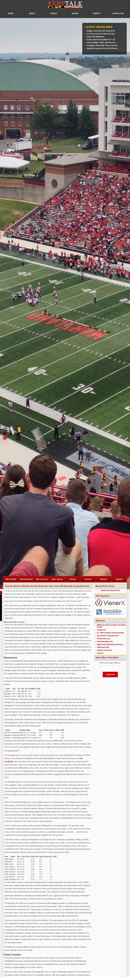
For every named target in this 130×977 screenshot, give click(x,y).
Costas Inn (101, 630)
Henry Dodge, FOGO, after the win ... (102, 42)
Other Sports (57, 579)
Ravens (88, 579)
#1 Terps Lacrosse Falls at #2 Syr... (101, 34)
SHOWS (74, 13)
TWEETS (96, 13)
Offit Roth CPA (103, 647)
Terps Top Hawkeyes (95, 37)
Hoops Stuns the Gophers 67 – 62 (101, 40)
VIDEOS (53, 13)
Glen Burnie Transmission (108, 636)
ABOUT (32, 13)
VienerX (100, 653)
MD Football (11, 579)
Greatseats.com (103, 639)
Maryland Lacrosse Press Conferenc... (103, 48)
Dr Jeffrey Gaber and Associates (110, 633)
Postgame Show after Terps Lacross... (103, 45)
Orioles (73, 579)
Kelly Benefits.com (105, 641)
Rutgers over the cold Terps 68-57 (101, 31)
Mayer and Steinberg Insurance (110, 644)
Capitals (119, 579)
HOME (10, 13)
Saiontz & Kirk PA (104, 650)
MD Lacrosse (42, 579)
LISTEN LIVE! (118, 13)
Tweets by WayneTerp (110, 590)
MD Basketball (26, 579)
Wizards (103, 579)
